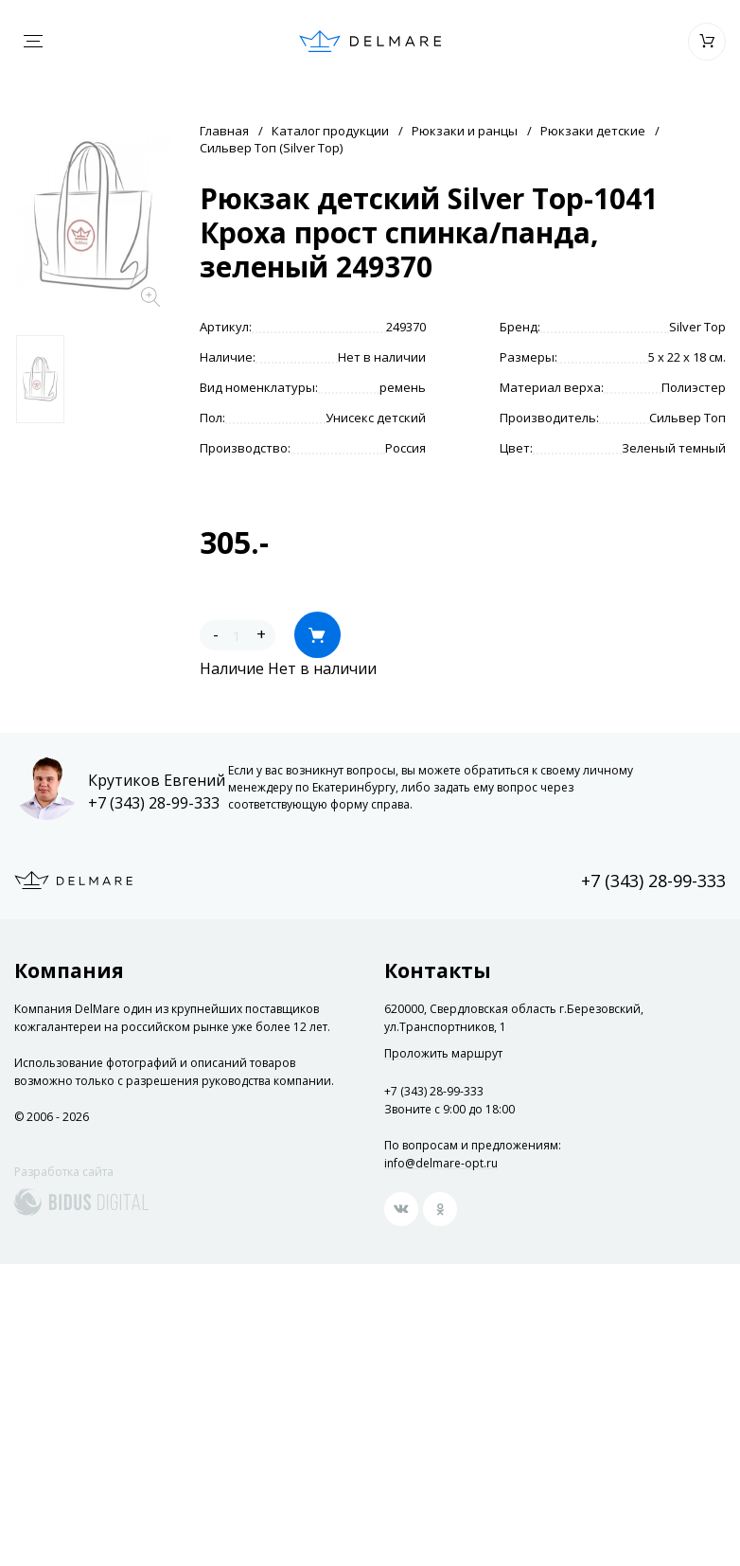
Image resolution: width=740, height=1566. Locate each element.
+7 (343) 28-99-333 (154, 802)
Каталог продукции (330, 130)
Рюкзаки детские (592, 130)
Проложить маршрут (443, 1053)
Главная (224, 130)
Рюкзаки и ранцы (465, 130)
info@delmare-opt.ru (441, 1163)
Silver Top (697, 326)
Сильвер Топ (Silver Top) (271, 147)
